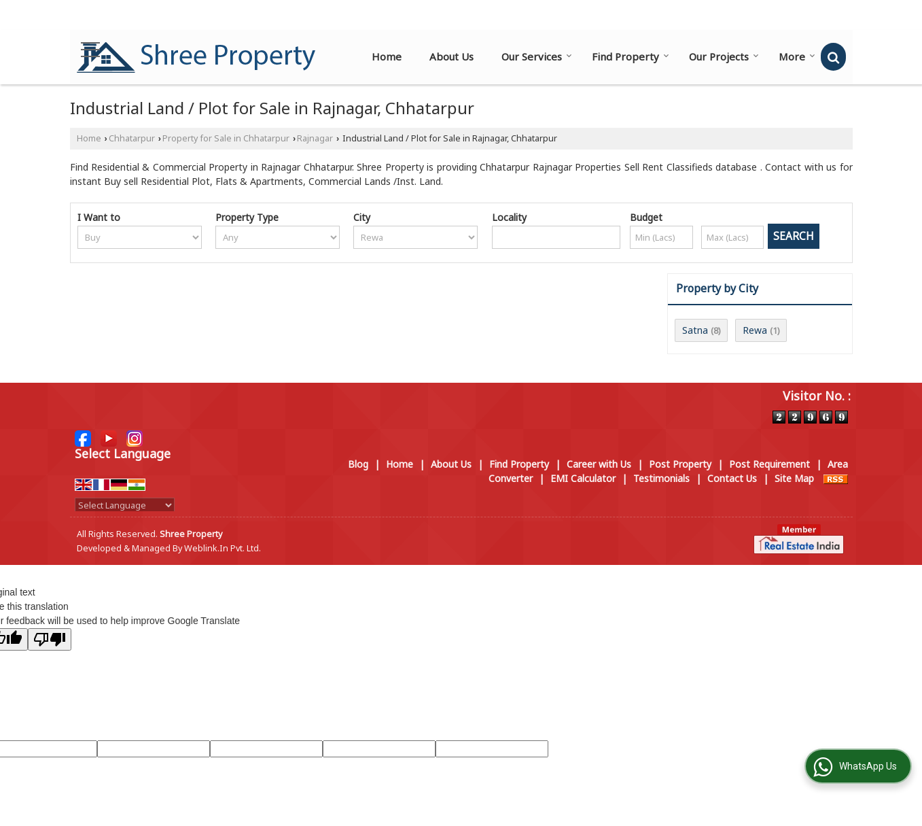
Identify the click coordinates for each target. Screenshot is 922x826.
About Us (451, 56)
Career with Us (599, 464)
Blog (358, 464)
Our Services (536, 56)
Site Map (794, 478)
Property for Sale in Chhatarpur (225, 138)
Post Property (680, 464)
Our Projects (724, 56)
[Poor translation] (49, 639)
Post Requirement (769, 464)
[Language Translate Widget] (125, 505)
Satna (695, 330)
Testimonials (661, 478)
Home (387, 56)
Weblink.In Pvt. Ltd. (222, 548)
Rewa (755, 330)
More (797, 56)
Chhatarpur (132, 138)
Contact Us (732, 478)
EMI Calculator (583, 478)
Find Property (630, 56)
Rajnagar (315, 138)
